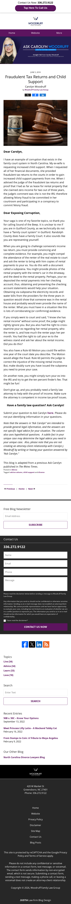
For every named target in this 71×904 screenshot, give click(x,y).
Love (8, 675)
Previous (9, 488)
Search (35, 701)
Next (31, 488)
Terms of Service (38, 855)
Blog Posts (35, 842)
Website (35, 32)
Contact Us (35, 836)
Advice (14, 470)
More (59, 32)
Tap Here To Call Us (35, 7)
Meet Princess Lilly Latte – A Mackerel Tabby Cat (30, 728)
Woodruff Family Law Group (45, 887)
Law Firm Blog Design (35, 900)
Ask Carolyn (35, 21)
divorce (41, 472)
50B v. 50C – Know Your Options (21, 718)
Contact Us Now (35, 627)
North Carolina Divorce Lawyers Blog (24, 757)
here (50, 413)
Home (12, 32)
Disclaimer (35, 825)
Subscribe (35, 524)
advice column (16, 472)
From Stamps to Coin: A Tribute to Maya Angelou (31, 738)
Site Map (35, 831)
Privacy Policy (35, 819)
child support (29, 472)
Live (8, 661)
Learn (9, 670)
